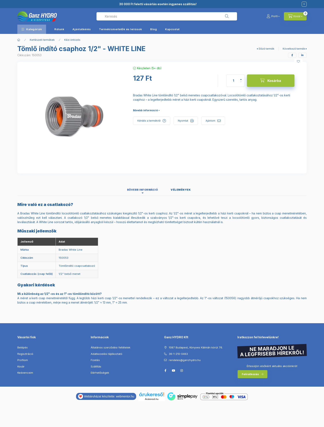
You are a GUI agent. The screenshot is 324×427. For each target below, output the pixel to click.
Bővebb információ (145, 110)
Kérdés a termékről (149, 120)
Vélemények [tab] (181, 189)
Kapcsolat (172, 29)
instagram (182, 370)
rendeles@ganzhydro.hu (185, 360)
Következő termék (294, 48)
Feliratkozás (250, 374)
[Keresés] (227, 16)
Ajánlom (210, 120)
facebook (165, 370)
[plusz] (241, 78)
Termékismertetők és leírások (120, 29)
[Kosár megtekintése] (295, 16)
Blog (153, 29)
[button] (31, 29)
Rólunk (59, 29)
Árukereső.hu (151, 399)
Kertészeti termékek (42, 39)
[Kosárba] (270, 80)
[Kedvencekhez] (298, 61)
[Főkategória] (18, 40)
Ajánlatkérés (82, 29)
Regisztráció (25, 353)
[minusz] (241, 84)
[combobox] (166, 16)
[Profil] (273, 16)
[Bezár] (304, 4)
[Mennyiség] (233, 81)
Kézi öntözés (72, 39)
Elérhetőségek (100, 372)
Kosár (21, 366)
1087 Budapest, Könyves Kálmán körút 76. (196, 347)
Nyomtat (183, 120)
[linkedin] (302, 55)
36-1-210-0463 (178, 353)
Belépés (22, 347)
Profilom (22, 360)
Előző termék (266, 48)
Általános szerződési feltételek (110, 347)
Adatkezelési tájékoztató (106, 353)
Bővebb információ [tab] (142, 189)
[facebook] (292, 55)
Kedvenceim (25, 372)
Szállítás (96, 366)
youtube (173, 370)
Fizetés (95, 360)
